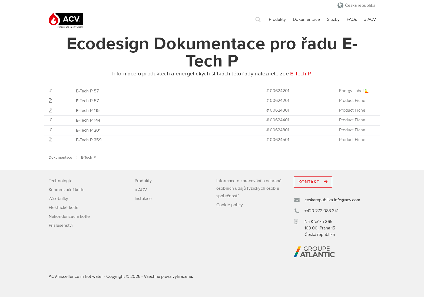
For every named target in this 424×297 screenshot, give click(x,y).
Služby (333, 19)
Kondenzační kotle (67, 189)
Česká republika (360, 5)
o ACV (370, 19)
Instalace (143, 198)
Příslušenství (61, 225)
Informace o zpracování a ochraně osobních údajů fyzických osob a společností (248, 188)
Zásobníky (58, 198)
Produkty (277, 19)
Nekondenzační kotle (69, 216)
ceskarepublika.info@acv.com (332, 200)
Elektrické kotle (64, 207)
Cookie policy (229, 205)
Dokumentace (306, 19)
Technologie (60, 180)
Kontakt (313, 182)
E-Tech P (300, 74)
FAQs (352, 19)
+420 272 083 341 (321, 210)
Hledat (258, 19)
